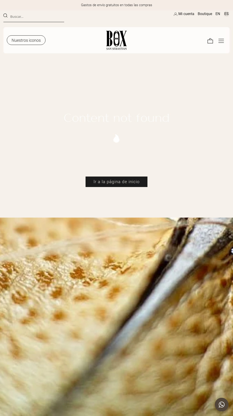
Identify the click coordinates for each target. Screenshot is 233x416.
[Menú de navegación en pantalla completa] (221, 40)
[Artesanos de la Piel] (116, 40)
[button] (221, 404)
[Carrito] (210, 40)
